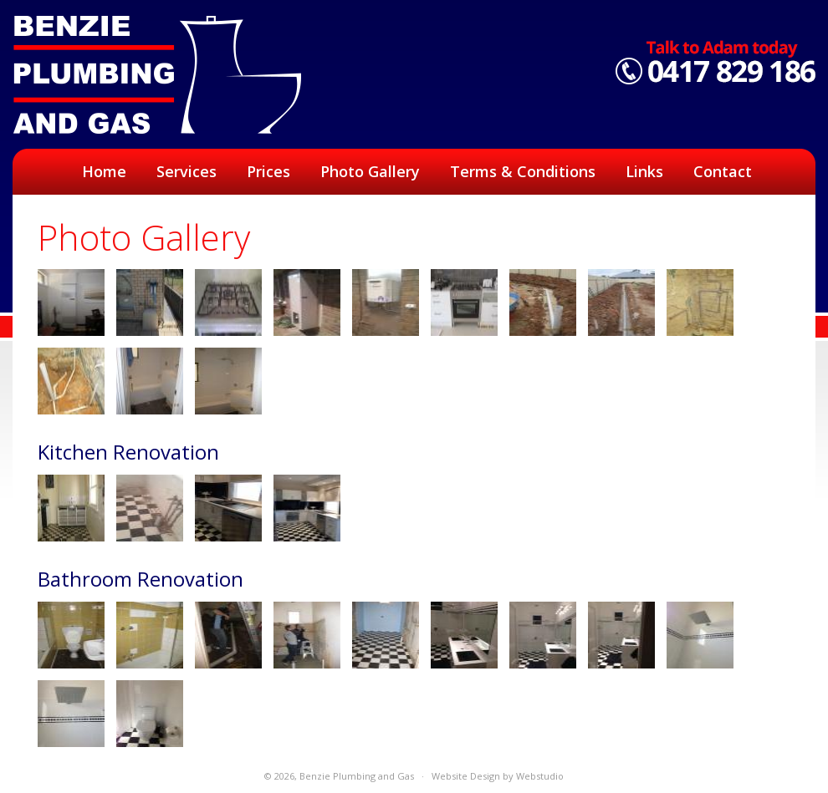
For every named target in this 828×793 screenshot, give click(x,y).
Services (186, 171)
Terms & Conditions (522, 171)
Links (644, 171)
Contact (722, 171)
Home (104, 171)
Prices (268, 171)
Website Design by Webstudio (498, 776)
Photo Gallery (370, 171)
